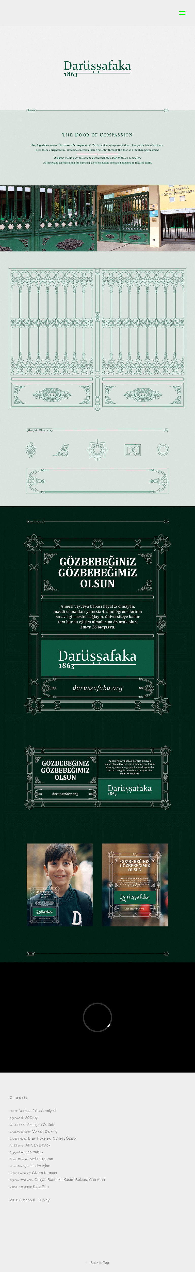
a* (13, 13)
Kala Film (41, 1186)
